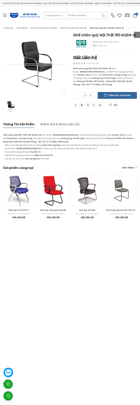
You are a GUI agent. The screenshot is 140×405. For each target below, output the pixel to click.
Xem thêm (128, 168)
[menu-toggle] (5, 15)
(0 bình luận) (93, 63)
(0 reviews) (24, 214)
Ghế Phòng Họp (111, 41)
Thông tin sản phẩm (18, 124)
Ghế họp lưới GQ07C (18, 210)
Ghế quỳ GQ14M (87, 210)
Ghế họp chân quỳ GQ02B (53, 210)
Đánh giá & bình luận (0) (60, 124)
